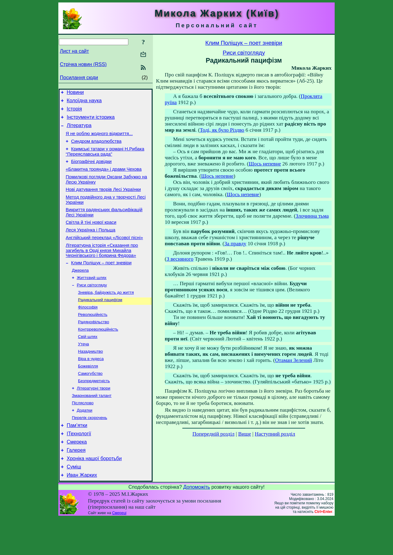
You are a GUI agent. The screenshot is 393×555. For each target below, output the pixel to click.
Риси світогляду (92, 304)
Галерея (76, 484)
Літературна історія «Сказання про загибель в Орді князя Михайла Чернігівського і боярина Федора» (102, 266)
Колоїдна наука (84, 102)
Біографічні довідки (91, 169)
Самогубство (90, 400)
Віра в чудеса (91, 384)
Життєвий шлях (92, 296)
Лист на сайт (74, 51)
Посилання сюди (79, 77)
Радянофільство (93, 344)
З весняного (179, 259)
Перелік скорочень (89, 448)
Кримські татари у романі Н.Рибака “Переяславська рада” (105, 159)
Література (79, 130)
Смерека (77, 475)
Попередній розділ (214, 434)
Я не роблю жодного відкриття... (99, 139)
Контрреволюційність (98, 352)
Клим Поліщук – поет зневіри (101, 280)
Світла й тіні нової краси (91, 236)
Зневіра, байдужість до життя (106, 312)
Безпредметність (94, 408)
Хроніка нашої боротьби (94, 493)
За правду (235, 243)
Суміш (74, 502)
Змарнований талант (91, 424)
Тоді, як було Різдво (222, 130)
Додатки (84, 440)
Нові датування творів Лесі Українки (103, 200)
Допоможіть (196, 523)
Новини (75, 93)
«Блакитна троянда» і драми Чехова (104, 178)
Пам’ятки (77, 456)
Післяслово (83, 432)
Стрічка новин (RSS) (83, 64)
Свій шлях (87, 360)
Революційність (92, 336)
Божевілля (88, 392)
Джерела (80, 288)
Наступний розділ (275, 434)
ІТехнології (79, 465)
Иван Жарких (82, 511)
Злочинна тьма (312, 216)
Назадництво (90, 376)
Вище (244, 434)
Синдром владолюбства (96, 147)
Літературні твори (93, 416)
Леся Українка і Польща (90, 244)
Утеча (83, 368)
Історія (74, 111)
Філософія (88, 328)
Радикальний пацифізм (100, 320)
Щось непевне (265, 164)
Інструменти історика (91, 120)
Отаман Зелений (293, 360)
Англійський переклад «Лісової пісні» (104, 253)
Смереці (119, 550)
